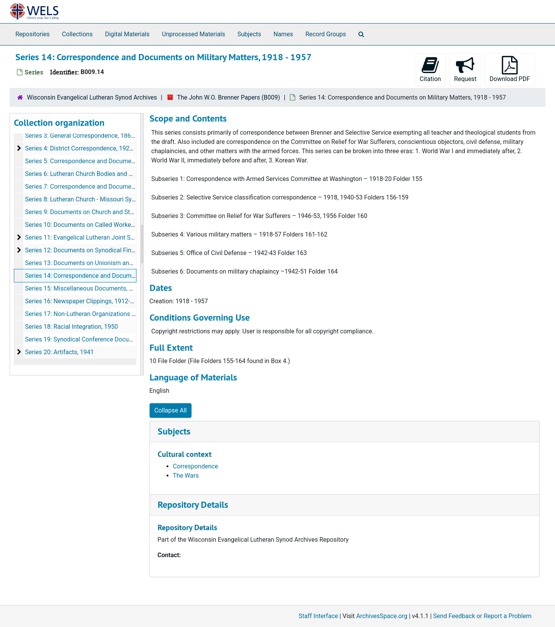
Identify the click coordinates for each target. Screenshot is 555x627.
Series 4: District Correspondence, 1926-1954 (86, 148)
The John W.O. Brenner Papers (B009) (228, 97)
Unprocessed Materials (193, 34)
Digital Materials (127, 34)
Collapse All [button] (171, 410)
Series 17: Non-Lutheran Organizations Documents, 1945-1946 (110, 314)
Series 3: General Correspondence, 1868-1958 (87, 135)
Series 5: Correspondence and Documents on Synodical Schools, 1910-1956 (128, 161)
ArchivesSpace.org (381, 616)
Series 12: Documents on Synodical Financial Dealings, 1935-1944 (115, 250)
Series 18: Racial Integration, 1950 (71, 326)
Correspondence (195, 466)
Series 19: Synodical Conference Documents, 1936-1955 (101, 339)
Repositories (32, 34)
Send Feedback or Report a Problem (482, 616)
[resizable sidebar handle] (141, 244)
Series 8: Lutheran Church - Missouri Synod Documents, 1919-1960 (116, 199)
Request (465, 69)
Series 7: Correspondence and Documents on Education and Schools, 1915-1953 (135, 186)
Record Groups (325, 34)
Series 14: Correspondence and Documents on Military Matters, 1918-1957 (127, 275)
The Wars (186, 475)
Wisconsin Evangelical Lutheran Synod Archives (92, 97)
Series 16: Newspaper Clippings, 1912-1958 (84, 301)
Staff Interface (318, 616)
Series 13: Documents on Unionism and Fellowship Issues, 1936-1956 (120, 263)
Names (283, 34)
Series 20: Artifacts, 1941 (59, 352)
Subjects (249, 34)
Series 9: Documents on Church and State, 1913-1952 (98, 212)
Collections (77, 34)
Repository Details (193, 504)
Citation (430, 69)
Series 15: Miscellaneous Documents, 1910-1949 (91, 288)
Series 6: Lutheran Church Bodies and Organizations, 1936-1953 (112, 173)
